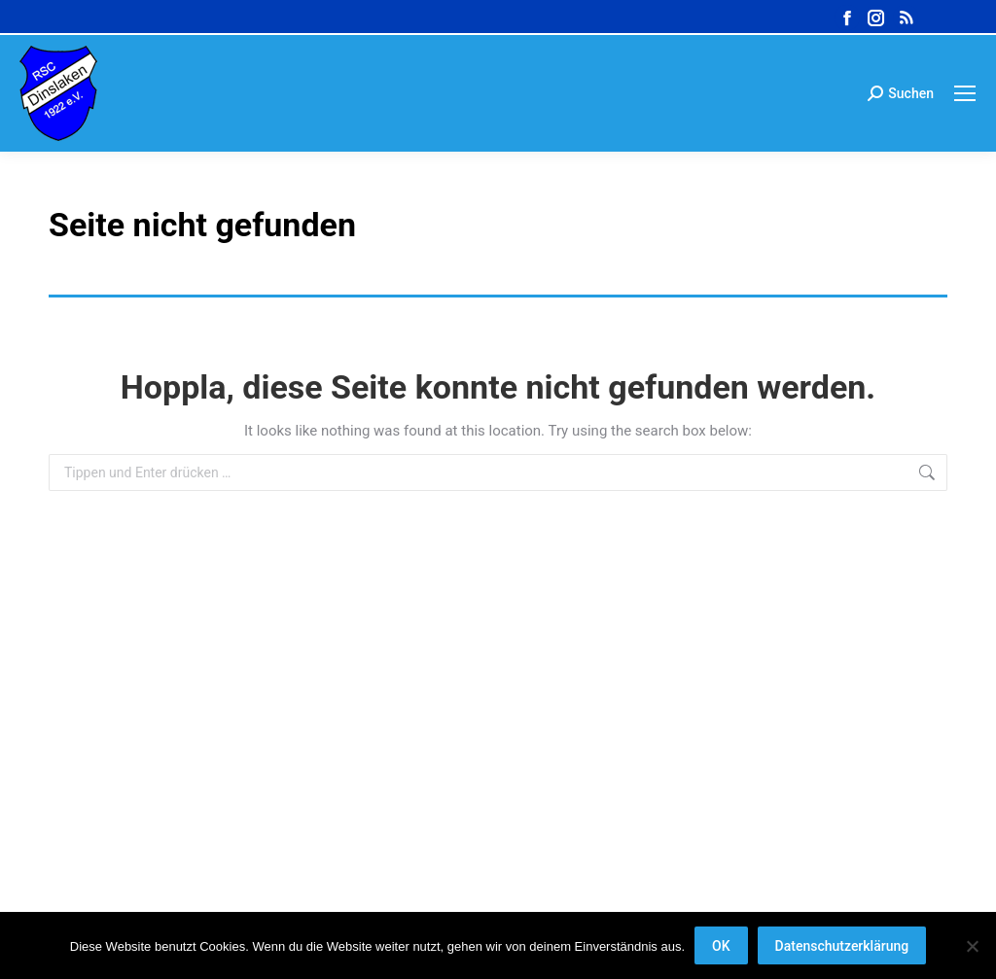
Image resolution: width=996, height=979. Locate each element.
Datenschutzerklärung (842, 946)
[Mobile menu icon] (965, 93)
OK (721, 946)
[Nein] (971, 946)
